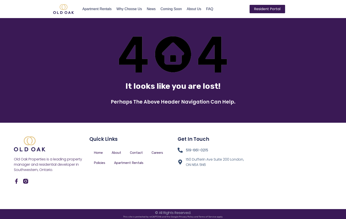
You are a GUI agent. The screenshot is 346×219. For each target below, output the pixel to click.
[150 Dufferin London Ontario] (288, 165)
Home (98, 153)
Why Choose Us (129, 9)
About (116, 153)
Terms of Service (207, 216)
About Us (194, 9)
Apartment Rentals (97, 9)
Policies (99, 163)
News (151, 9)
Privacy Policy (186, 216)
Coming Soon (171, 9)
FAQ (209, 9)
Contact (136, 153)
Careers (157, 153)
